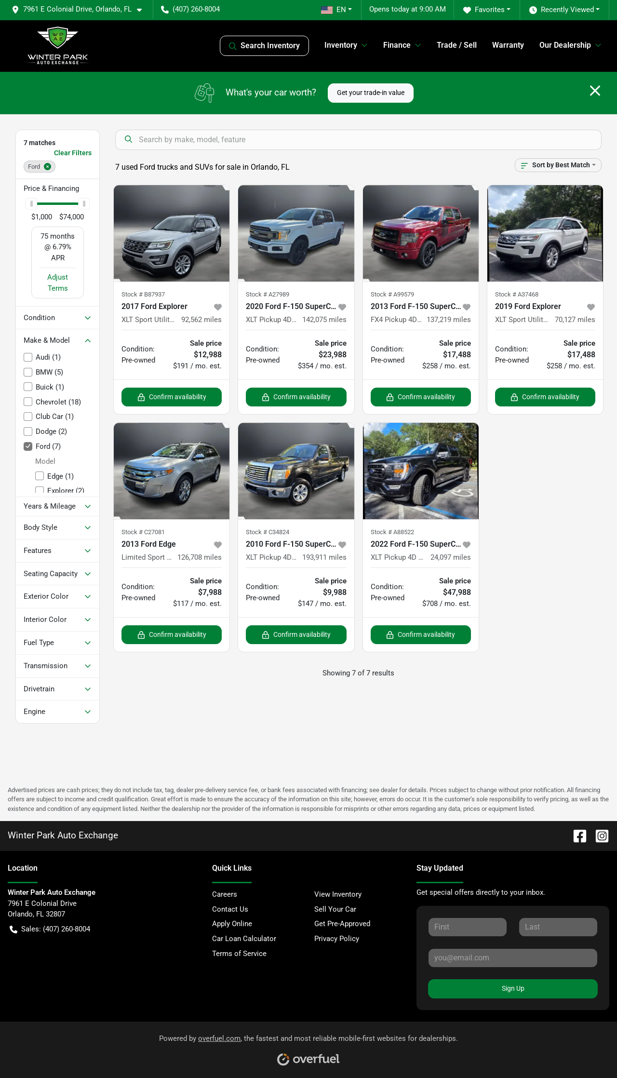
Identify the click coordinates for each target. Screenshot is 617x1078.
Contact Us (230, 909)
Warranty (508, 45)
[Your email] (513, 958)
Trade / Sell (457, 45)
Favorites (484, 9)
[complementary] (588, 1049)
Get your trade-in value (370, 92)
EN (333, 9)
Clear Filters (73, 153)
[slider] (31, 204)
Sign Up (513, 988)
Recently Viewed (561, 9)
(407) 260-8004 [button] (190, 9)
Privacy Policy (336, 938)
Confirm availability (171, 397)
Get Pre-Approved (342, 923)
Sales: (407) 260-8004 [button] (50, 929)
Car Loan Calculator (244, 938)
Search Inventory (264, 46)
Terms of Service (239, 953)
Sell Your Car (335, 909)
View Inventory (338, 894)
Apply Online (232, 923)
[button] (80, 9)
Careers (224, 894)
